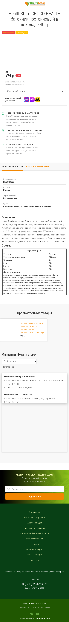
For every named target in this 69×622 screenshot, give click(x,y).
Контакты (34, 560)
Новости (34, 544)
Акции (19, 474)
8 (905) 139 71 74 (11, 402)
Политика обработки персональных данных (34, 607)
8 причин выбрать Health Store (34, 533)
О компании (34, 512)
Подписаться (34, 496)
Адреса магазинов (34, 539)
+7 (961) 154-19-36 (12, 384)
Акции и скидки (34, 523)
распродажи (45, 474)
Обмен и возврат (34, 549)
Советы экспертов (35, 554)
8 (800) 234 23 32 (34, 584)
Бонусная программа (34, 517)
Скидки (30, 474)
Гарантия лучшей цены (34, 528)
